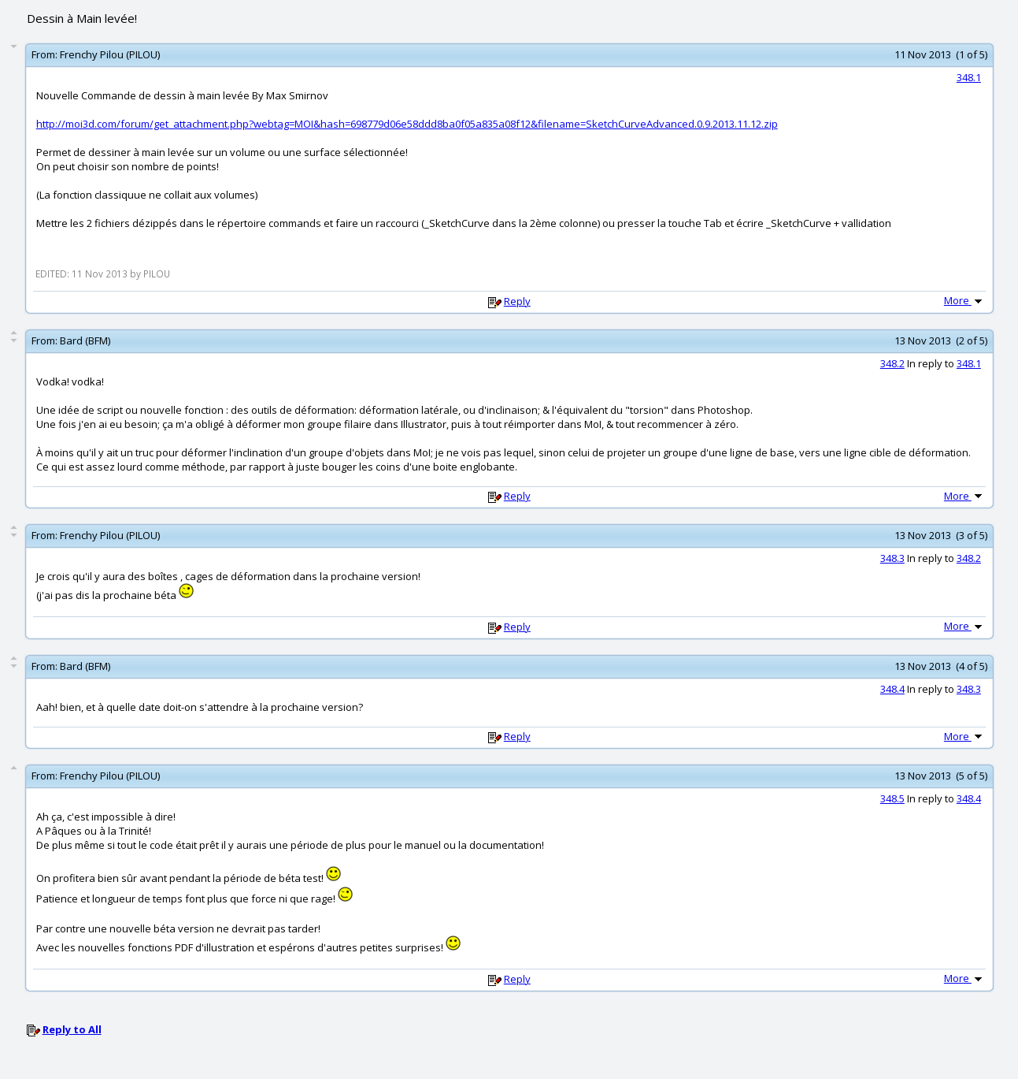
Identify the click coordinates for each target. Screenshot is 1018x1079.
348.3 (892, 558)
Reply (517, 301)
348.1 (969, 77)
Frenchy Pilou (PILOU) (110, 54)
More (964, 300)
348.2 (892, 363)
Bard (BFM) (85, 340)
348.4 (892, 689)
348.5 (892, 798)
